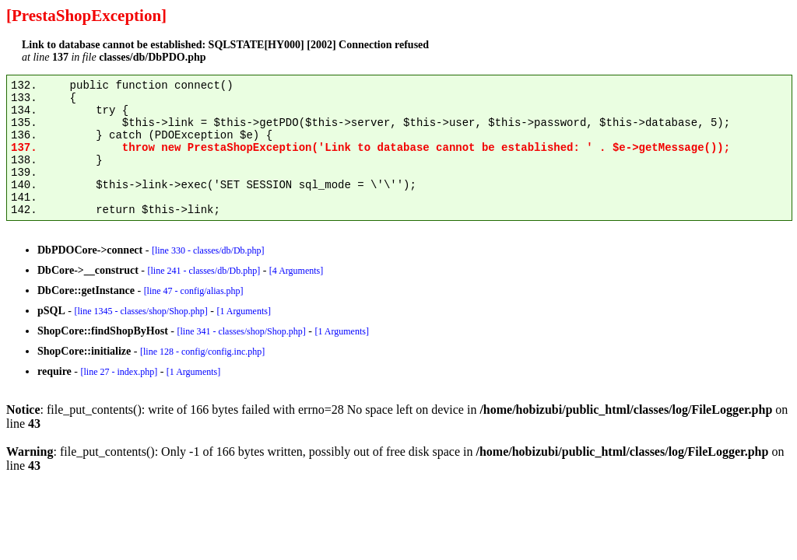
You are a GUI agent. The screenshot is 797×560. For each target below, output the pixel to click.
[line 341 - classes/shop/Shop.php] (241, 331)
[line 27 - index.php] (118, 371)
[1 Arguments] (243, 311)
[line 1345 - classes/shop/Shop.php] (140, 311)
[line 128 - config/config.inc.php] (202, 351)
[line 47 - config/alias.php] (194, 290)
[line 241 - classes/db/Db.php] (203, 270)
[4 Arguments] (296, 270)
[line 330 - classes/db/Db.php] (208, 250)
